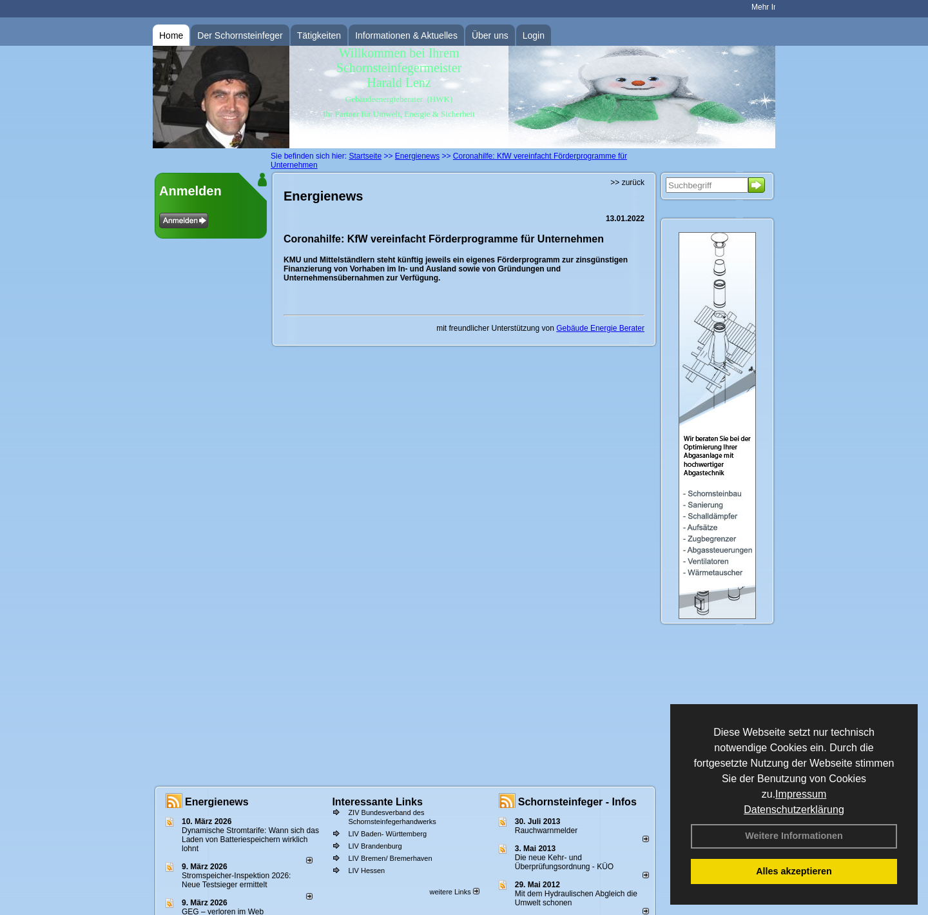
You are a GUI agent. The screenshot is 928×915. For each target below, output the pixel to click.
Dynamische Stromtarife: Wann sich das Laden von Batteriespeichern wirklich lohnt (250, 839)
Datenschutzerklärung (794, 809)
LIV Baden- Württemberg (387, 834)
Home (171, 35)
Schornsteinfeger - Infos (577, 801)
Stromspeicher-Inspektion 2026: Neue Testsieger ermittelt (236, 880)
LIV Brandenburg (374, 846)
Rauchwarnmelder (546, 830)
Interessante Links (377, 801)
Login (534, 35)
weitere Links (454, 892)
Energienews (217, 801)
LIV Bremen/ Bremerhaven (390, 858)
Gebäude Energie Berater (600, 328)
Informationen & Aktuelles (406, 35)
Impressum (800, 794)
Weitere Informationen (794, 836)
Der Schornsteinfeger (239, 35)
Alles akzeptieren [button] (794, 871)
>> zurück (627, 182)
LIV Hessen (366, 870)
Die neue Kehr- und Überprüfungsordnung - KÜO (564, 862)
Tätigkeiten (319, 35)
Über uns (490, 35)
